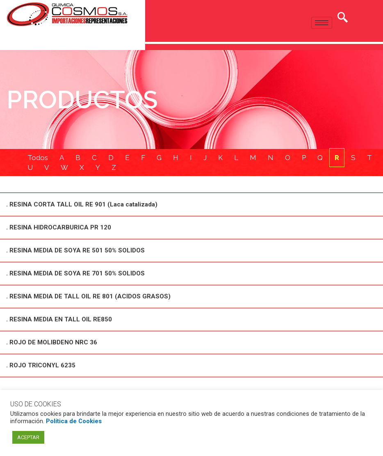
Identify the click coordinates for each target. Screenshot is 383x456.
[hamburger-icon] (321, 23)
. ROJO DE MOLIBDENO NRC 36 (51, 340)
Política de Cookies (74, 421)
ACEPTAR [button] (28, 437)
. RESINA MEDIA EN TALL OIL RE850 (59, 318)
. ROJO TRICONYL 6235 (40, 363)
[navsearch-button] (342, 18)
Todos (37, 158)
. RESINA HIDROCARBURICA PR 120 (58, 227)
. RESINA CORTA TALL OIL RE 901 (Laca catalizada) (81, 205)
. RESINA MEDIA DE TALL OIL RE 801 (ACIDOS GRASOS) (88, 295)
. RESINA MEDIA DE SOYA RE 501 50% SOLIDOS (75, 250)
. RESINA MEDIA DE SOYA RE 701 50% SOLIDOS (75, 273)
